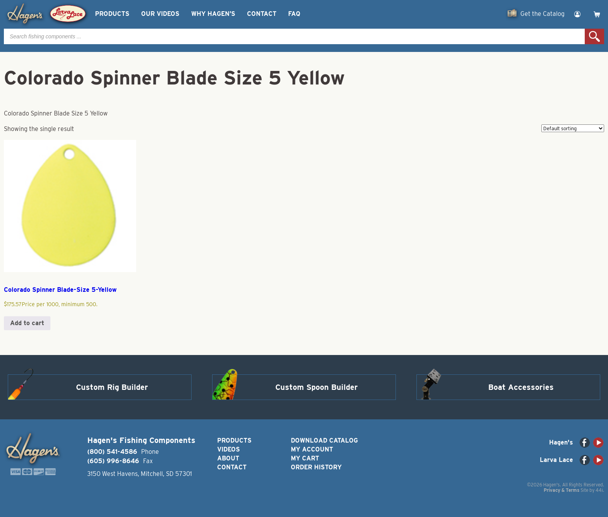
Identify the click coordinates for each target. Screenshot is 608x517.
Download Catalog (324, 440)
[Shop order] (572, 128)
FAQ (294, 13)
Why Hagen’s (213, 13)
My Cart (305, 458)
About (228, 458)
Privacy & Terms (561, 490)
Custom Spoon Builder (316, 387)
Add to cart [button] (27, 323)
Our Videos (160, 13)
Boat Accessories (521, 387)
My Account (312, 449)
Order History (316, 467)
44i (599, 490)
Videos (228, 449)
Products (112, 13)
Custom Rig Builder (112, 387)
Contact (261, 13)
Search (594, 36)
